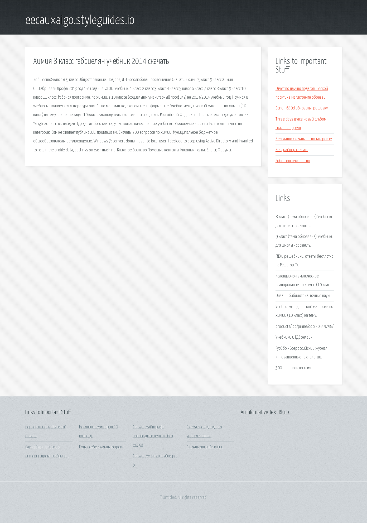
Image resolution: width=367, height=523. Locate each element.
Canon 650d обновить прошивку (302, 108)
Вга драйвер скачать (292, 150)
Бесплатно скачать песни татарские (304, 139)
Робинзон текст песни (293, 161)
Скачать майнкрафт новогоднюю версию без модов (153, 436)
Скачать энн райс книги (205, 447)
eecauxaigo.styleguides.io (79, 21)
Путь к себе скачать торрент (101, 447)
